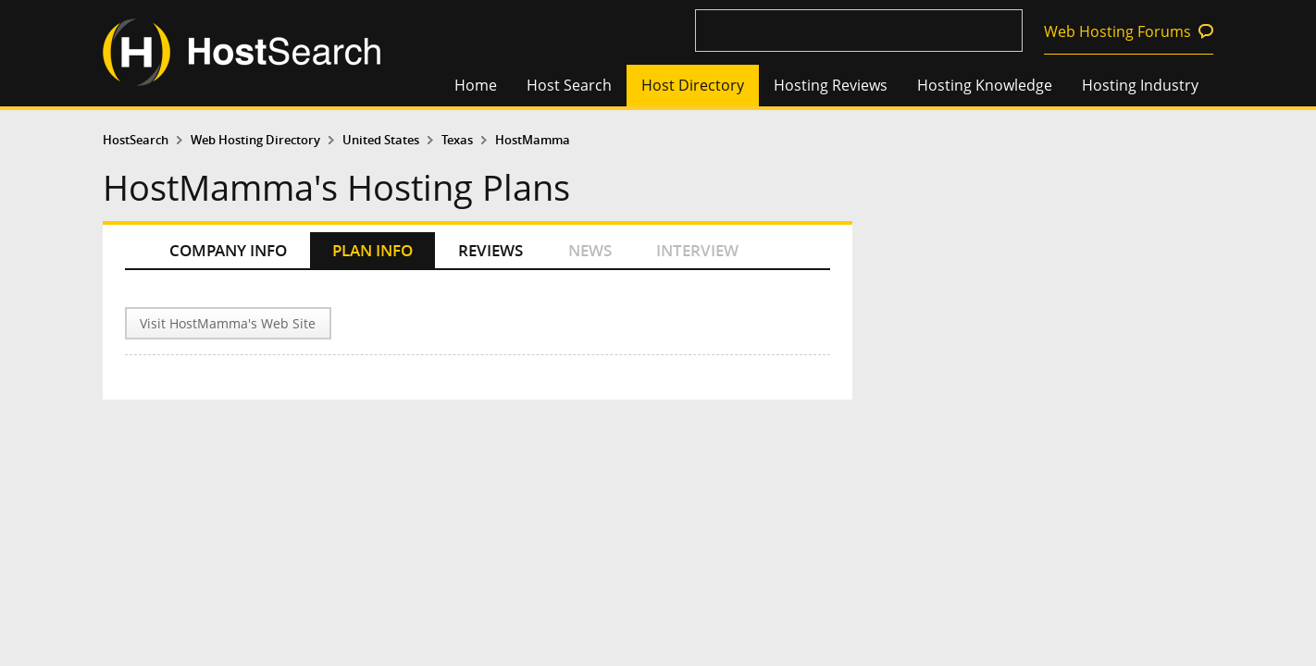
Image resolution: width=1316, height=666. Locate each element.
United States (380, 140)
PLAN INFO (372, 250)
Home (475, 85)
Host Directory (692, 85)
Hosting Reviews (831, 85)
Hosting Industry (1140, 85)
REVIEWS (490, 250)
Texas (457, 140)
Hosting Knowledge (984, 85)
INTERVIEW (697, 250)
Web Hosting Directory (255, 140)
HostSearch (135, 140)
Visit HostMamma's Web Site (228, 323)
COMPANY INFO (228, 250)
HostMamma (532, 140)
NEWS (590, 250)
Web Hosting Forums (1117, 31)
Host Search (569, 85)
